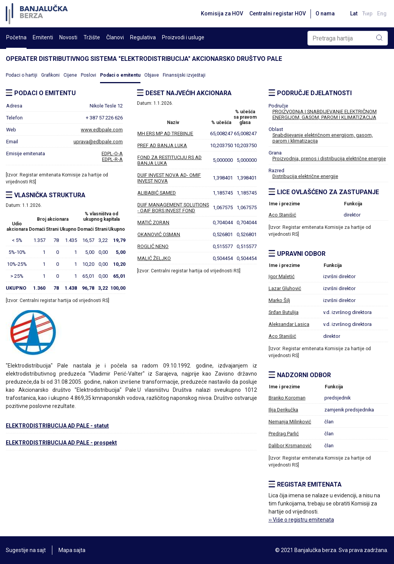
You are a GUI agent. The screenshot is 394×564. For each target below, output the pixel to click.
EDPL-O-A (112, 153)
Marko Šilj (279, 300)
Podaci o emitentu (120, 75)
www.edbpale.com (102, 130)
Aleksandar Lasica (289, 324)
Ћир (367, 13)
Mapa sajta (71, 550)
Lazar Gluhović (285, 288)
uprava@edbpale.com (98, 141)
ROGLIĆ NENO (153, 246)
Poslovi (88, 75)
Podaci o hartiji (21, 75)
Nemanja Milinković (290, 422)
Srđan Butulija (284, 312)
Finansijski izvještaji (184, 75)
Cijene (70, 75)
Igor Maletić (282, 276)
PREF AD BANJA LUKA (162, 145)
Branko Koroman (287, 398)
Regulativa (143, 37)
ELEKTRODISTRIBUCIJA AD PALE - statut (57, 426)
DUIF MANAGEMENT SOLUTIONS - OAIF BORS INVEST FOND (173, 207)
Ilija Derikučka (283, 410)
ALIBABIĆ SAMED (156, 193)
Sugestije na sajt (26, 550)
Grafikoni (50, 75)
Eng (382, 13)
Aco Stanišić (282, 215)
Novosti (68, 37)
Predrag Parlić (284, 433)
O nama (325, 13)
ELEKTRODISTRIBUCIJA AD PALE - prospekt (61, 443)
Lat (353, 13)
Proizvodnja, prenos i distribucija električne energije (329, 158)
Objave (151, 75)
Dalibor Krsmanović (290, 445)
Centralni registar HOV (277, 13)
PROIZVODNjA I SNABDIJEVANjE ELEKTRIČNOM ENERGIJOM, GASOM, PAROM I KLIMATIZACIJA (324, 114)
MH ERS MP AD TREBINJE (165, 133)
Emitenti (43, 37)
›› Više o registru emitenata (301, 520)
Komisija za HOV (222, 13)
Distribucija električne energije (305, 176)
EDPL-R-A (112, 159)
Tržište (91, 37)
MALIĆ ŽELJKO (154, 258)
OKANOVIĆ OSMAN (158, 234)
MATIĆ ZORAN (153, 222)
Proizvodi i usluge (183, 37)
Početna (16, 37)
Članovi (115, 37)
